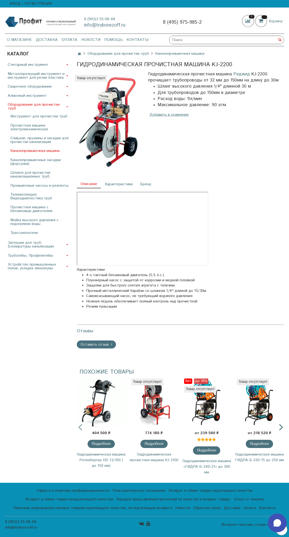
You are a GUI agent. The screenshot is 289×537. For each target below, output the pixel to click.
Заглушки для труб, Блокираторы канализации (31, 244)
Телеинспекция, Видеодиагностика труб (31, 196)
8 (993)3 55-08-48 (99, 19)
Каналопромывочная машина (179, 53)
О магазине (19, 39)
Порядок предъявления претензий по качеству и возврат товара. (173, 499)
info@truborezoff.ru (104, 25)
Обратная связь (207, 508)
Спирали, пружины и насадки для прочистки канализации (39, 140)
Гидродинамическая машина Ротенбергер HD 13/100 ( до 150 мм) (101, 460)
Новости (91, 39)
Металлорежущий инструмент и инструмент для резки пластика (36, 75)
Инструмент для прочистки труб (38, 116)
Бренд (145, 184)
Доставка (47, 39)
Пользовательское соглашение (139, 490)
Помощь (113, 39)
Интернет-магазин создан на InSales (252, 525)
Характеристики (119, 184)
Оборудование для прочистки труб (118, 53)
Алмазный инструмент (27, 95)
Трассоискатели (24, 233)
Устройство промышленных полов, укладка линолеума (32, 266)
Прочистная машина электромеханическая (29, 127)
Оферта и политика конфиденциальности (73, 490)
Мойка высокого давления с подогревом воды (34, 222)
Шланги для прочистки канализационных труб (30, 174)
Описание (89, 184)
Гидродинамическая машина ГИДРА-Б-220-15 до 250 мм (259, 457)
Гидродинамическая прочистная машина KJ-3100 (154, 457)
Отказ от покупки (249, 499)
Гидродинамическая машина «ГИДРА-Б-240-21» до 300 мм (206, 466)
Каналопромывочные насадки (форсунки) (35, 161)
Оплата (69, 39)
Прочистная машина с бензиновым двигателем (31, 209)
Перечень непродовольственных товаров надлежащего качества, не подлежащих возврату (93, 508)
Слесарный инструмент (28, 64)
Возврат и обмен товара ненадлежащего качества (69, 499)
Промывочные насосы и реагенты (39, 185)
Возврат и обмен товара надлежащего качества (210, 490)
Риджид (241, 74)
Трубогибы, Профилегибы (30, 255)
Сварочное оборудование (30, 86)
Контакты (137, 39)
